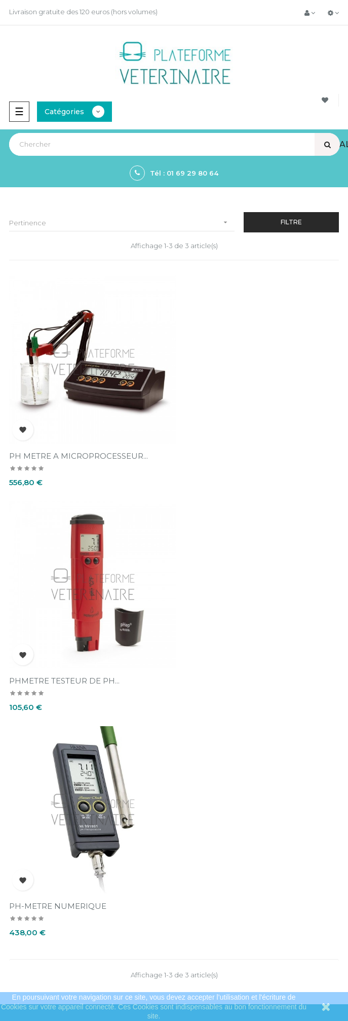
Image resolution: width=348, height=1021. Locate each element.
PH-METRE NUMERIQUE (57, 667)
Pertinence (122, 222)
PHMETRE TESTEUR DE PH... (234, 449)
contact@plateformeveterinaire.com (66, 925)
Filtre (291, 222)
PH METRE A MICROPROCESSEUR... (78, 449)
